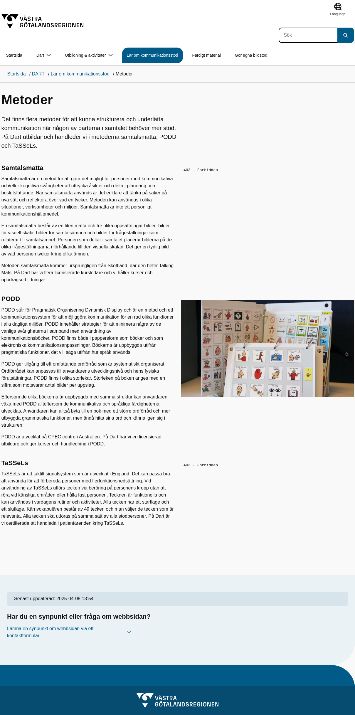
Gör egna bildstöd (251, 55)
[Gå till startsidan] (42, 21)
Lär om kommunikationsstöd (152, 55)
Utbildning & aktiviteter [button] (88, 55)
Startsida (14, 55)
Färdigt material (206, 55)
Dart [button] (43, 55)
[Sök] (308, 35)
